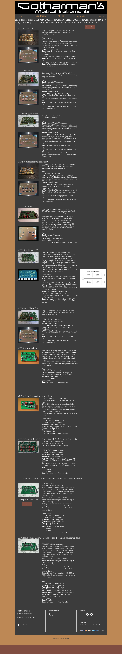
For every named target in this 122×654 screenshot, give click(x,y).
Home (20, 16)
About (61, 16)
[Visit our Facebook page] (87, 614)
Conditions (41, 16)
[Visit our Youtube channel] (91, 614)
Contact (81, 16)
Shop (101, 16)
